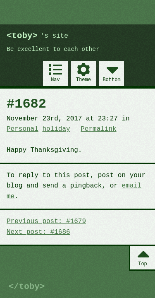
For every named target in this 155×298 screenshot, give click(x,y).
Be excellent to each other (53, 49)
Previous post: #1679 (46, 221)
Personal (22, 129)
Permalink (98, 129)
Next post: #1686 (38, 232)
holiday (56, 129)
